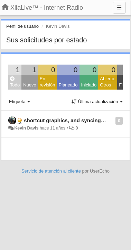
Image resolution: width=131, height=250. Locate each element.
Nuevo (29, 85)
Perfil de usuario (22, 26)
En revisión (47, 82)
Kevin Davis (26, 128)
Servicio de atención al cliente (51, 171)
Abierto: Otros (107, 82)
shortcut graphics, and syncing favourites (75, 120)
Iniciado (89, 85)
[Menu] (119, 8)
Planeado (68, 85)
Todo (15, 82)
